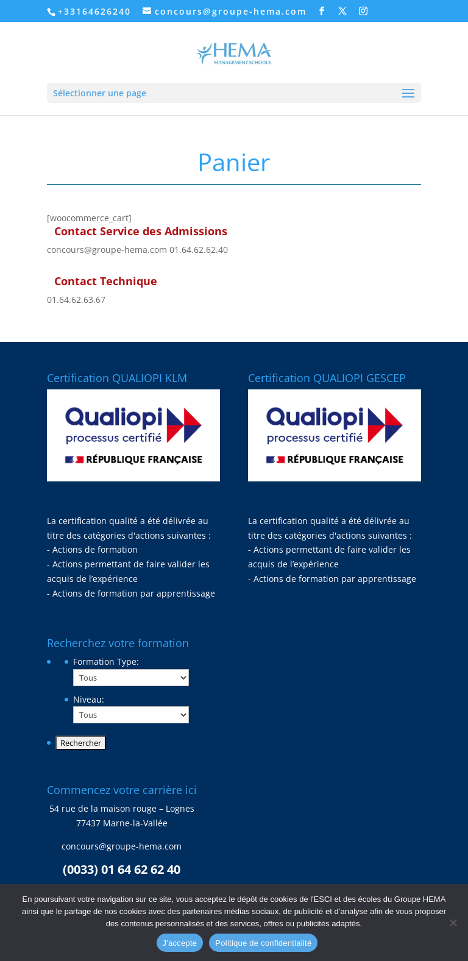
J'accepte (180, 943)
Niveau (88, 699)
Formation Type (106, 661)
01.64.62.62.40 (198, 249)
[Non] (453, 923)
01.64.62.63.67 (76, 299)
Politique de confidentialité (263, 943)
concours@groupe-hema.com (107, 249)
